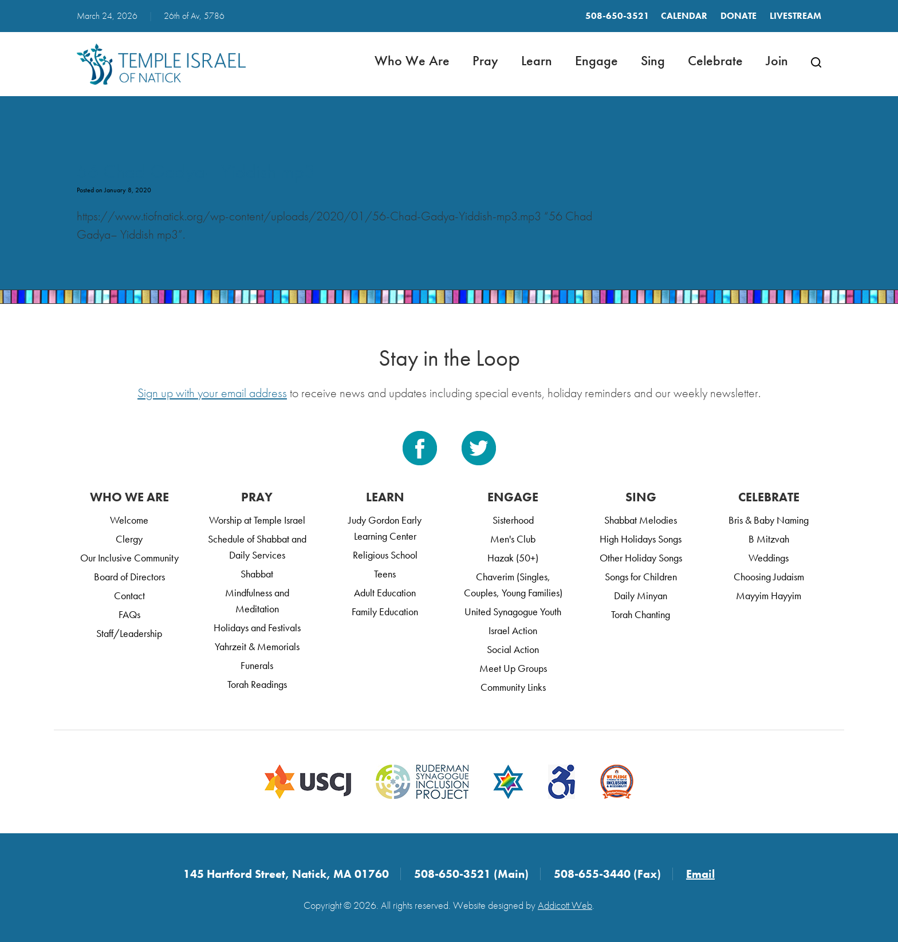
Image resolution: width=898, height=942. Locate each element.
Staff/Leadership (129, 633)
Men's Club (512, 538)
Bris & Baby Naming (768, 520)
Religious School (385, 554)
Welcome (129, 520)
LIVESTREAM (795, 16)
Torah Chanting (640, 614)
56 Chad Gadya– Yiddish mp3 (196, 171)
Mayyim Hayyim (768, 595)
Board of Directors (129, 576)
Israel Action (513, 630)
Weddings (769, 557)
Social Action (513, 649)
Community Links (513, 687)
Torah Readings (257, 684)
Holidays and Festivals (257, 627)
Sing (653, 60)
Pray (485, 60)
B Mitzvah (769, 538)
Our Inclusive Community (129, 557)
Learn (536, 60)
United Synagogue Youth (512, 611)
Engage (596, 60)
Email (700, 873)
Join (777, 60)
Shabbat (257, 573)
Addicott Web (565, 905)
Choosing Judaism (769, 576)
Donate (738, 16)
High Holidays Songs (641, 538)
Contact (129, 595)
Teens (385, 573)
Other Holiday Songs (641, 557)
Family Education (385, 611)
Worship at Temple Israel (257, 520)
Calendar (684, 16)
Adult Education (385, 592)
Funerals (257, 665)
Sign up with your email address (212, 393)
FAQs (129, 614)
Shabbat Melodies (640, 520)
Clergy (129, 538)
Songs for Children (641, 576)
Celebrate (715, 60)
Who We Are (412, 60)
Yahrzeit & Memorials (257, 646)
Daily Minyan (640, 595)
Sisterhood (513, 520)
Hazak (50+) (512, 557)
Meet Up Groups (513, 668)
